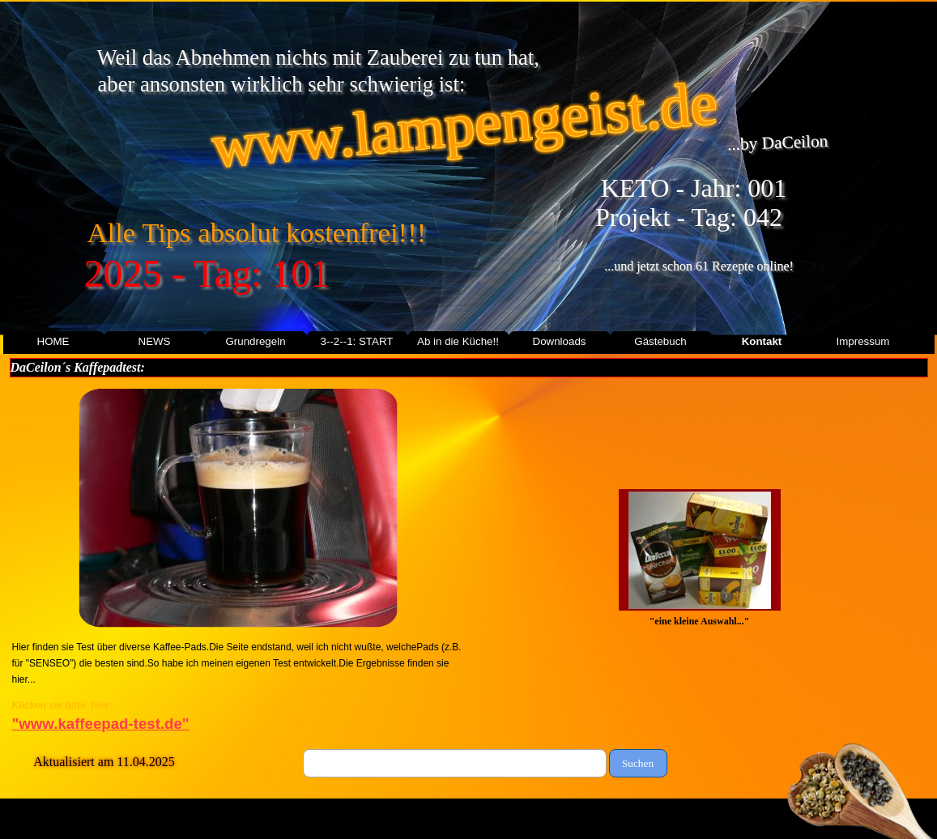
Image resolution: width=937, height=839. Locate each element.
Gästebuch (660, 341)
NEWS (154, 341)
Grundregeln (255, 341)
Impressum (863, 341)
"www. (101, 723)
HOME (53, 341)
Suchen (638, 763)
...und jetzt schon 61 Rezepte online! (699, 266)
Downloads (559, 341)
